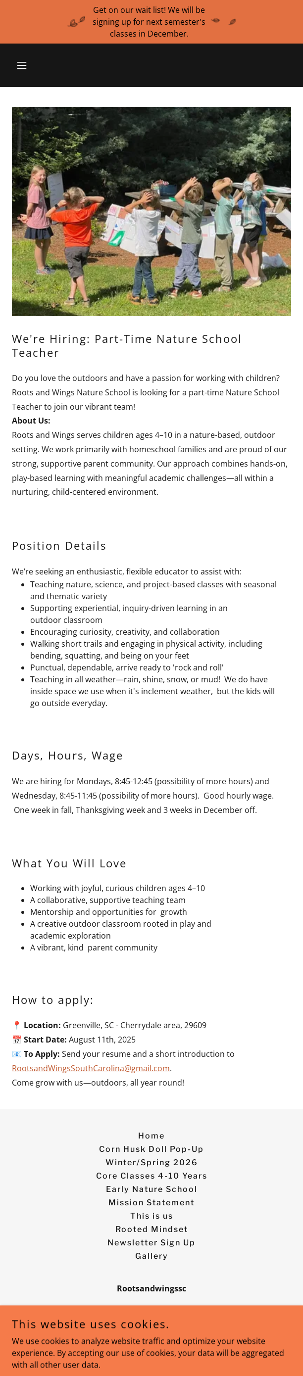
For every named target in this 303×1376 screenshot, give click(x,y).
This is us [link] (151, 1216)
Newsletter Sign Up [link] (151, 1242)
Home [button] (151, 1135)
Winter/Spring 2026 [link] (151, 1162)
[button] (33, 65)
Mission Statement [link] (151, 1202)
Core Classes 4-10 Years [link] (151, 1176)
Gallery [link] (151, 1256)
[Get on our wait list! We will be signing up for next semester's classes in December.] (151, 22)
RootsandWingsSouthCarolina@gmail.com (91, 1068)
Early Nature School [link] (152, 1189)
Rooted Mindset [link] (151, 1229)
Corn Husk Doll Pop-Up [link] (151, 1149)
